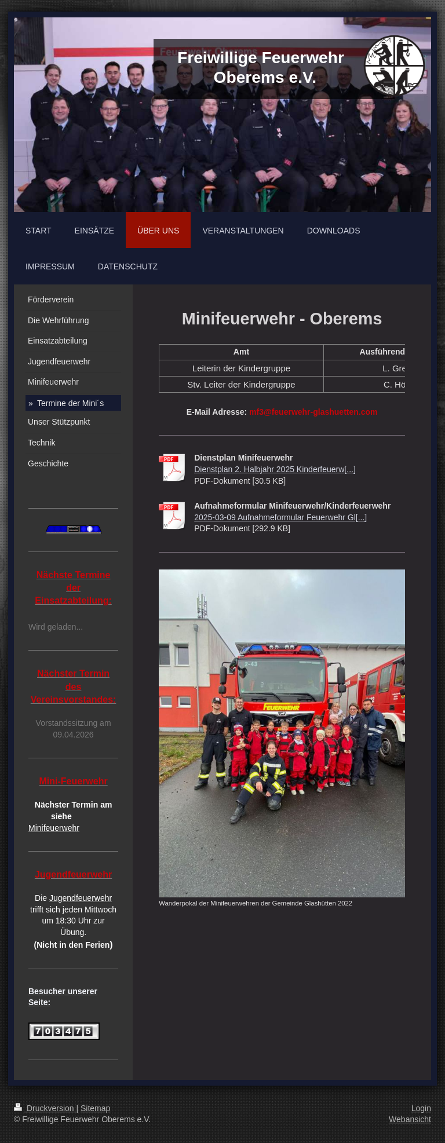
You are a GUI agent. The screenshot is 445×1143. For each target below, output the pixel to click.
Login (421, 1108)
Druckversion (45, 1108)
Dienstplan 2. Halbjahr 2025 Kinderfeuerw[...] (275, 469)
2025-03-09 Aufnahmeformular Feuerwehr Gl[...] (280, 517)
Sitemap (95, 1108)
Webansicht (410, 1119)
